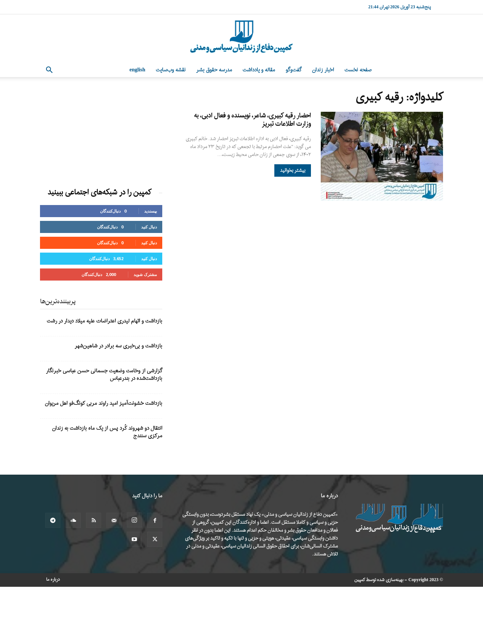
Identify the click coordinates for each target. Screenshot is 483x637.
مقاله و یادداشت (259, 70)
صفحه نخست (358, 70)
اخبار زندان (323, 70)
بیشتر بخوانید (292, 170)
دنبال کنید (149, 227)
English (137, 70)
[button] (49, 70)
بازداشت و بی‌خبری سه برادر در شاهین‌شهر (118, 346)
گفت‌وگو (293, 70)
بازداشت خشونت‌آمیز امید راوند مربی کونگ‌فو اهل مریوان (103, 403)
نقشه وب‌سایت (171, 70)
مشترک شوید (145, 274)
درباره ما (53, 579)
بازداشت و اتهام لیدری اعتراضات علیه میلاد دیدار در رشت (104, 321)
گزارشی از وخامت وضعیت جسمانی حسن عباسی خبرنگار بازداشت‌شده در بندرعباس (104, 374)
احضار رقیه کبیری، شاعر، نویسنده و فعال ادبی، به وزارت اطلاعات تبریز (252, 120)
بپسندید (150, 211)
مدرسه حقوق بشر (214, 70)
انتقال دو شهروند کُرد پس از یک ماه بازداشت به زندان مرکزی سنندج (107, 432)
